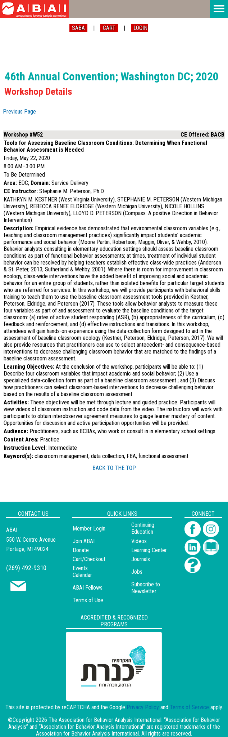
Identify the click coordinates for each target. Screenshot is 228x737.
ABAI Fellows (87, 587)
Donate (81, 550)
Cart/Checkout (89, 559)
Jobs (136, 571)
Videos (139, 541)
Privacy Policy (143, 707)
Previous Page (19, 111)
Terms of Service (189, 707)
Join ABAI (84, 541)
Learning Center (149, 550)
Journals (140, 559)
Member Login (89, 528)
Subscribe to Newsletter (145, 588)
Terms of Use (88, 600)
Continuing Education (142, 528)
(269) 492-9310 (26, 568)
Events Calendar (82, 571)
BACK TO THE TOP (114, 468)
